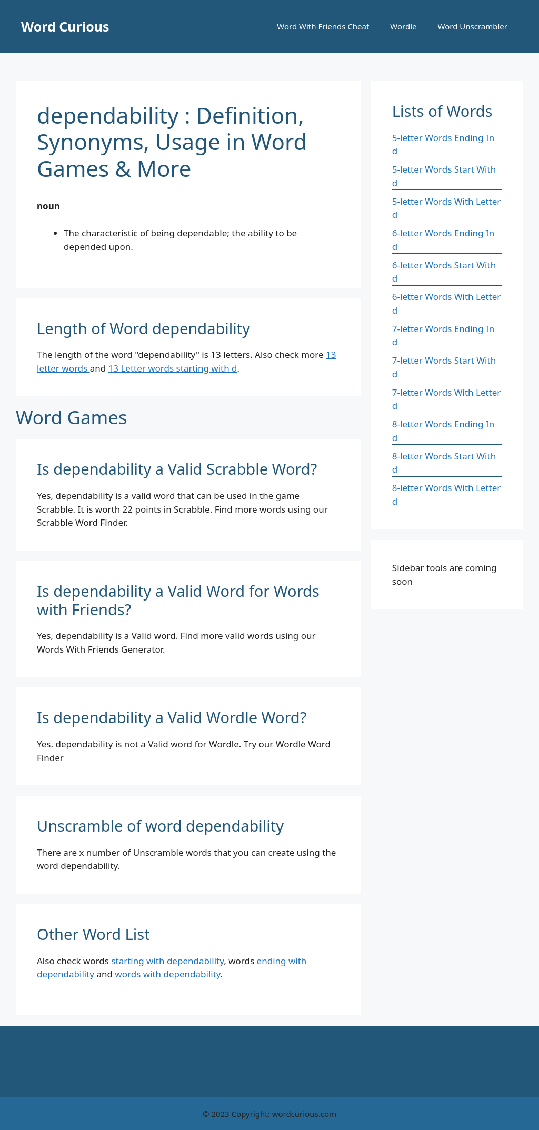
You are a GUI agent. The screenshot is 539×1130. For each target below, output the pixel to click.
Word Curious (65, 26)
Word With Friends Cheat (323, 26)
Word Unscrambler (472, 26)
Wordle (403, 26)
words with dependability (167, 974)
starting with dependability (167, 961)
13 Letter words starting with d (172, 368)
